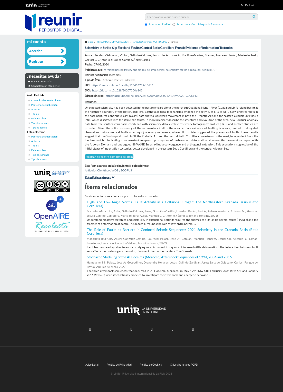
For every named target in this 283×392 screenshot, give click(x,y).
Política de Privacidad (119, 364)
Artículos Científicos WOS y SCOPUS (150, 42)
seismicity (172, 69)
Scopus (206, 69)
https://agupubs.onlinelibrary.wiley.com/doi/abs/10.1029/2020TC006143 (151, 95)
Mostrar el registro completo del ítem (109, 156)
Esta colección (183, 24)
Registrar (36, 61)
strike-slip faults (190, 69)
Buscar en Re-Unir (158, 24)
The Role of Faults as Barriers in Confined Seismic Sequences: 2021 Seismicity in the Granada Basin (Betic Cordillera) (172, 232)
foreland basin (113, 69)
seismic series (155, 69)
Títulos (35, 113)
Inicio (90, 42)
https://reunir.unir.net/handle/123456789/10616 (122, 85)
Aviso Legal (91, 364)
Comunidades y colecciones (46, 100)
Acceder (35, 51)
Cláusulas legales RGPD (184, 364)
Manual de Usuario (41, 81)
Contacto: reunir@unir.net (45, 85)
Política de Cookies (151, 364)
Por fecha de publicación (44, 104)
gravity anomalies (134, 69)
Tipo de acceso (39, 127)
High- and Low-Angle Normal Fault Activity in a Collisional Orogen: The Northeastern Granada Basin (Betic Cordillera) (172, 204)
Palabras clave (38, 118)
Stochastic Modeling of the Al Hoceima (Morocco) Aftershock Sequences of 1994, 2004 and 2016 (159, 257)
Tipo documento (40, 123)
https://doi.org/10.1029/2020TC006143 (117, 90)
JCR (214, 69)
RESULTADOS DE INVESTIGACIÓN (113, 42)
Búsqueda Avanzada (210, 24)
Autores (35, 109)
